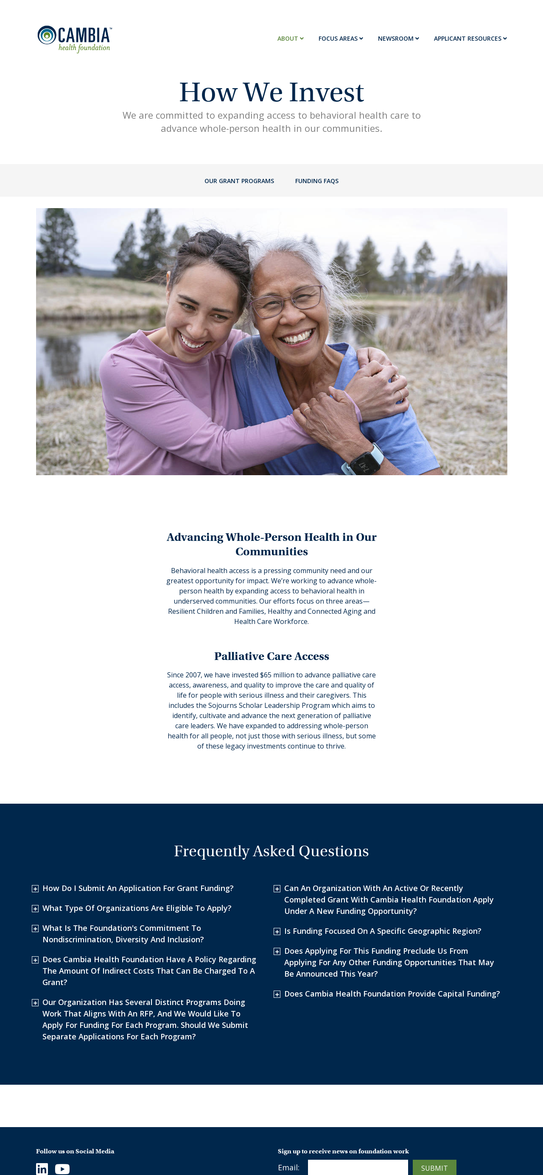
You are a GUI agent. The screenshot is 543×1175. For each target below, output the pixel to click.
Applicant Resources (470, 38)
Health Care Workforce (199, 1154)
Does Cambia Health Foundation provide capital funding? (392, 885)
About (290, 38)
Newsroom (398, 38)
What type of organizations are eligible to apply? (137, 799)
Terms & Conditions (435, 1113)
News (288, 1113)
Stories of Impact (309, 1127)
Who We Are (58, 1113)
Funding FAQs (317, 181)
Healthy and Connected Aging (211, 1139)
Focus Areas (341, 38)
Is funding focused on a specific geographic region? (382, 822)
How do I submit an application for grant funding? (138, 779)
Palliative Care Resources (323, 1142)
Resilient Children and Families (197, 1118)
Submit (434, 1059)
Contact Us (56, 1127)
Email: (288, 1059)
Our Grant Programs (239, 181)
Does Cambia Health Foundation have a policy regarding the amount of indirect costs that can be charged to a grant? (149, 862)
